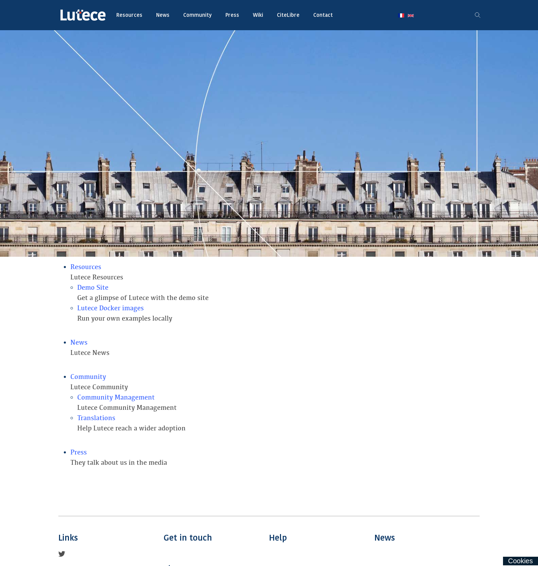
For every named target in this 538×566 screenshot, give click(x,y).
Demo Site (92, 287)
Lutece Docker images (110, 308)
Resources (129, 15)
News (162, 15)
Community (197, 15)
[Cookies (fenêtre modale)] (520, 561)
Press (232, 15)
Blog (427, 554)
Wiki (258, 15)
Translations (96, 418)
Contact (323, 15)
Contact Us (216, 554)
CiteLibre (288, 15)
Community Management (116, 397)
